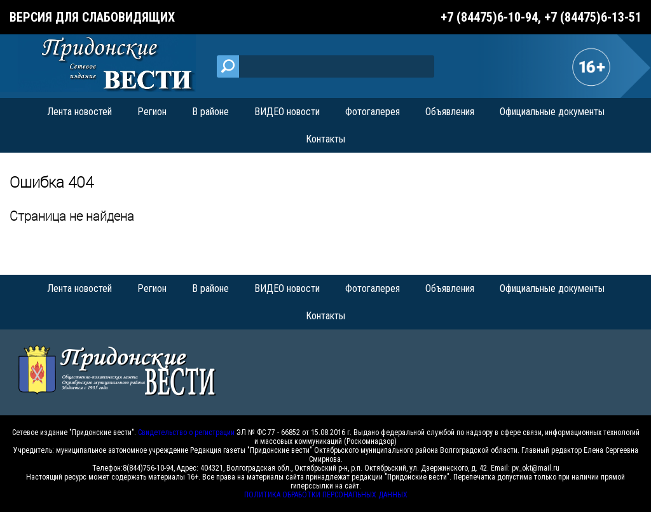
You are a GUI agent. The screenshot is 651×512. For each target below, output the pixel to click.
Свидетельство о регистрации (186, 432)
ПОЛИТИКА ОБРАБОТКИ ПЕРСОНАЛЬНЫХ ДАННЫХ (326, 494)
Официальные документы (552, 112)
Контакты (325, 139)
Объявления (449, 112)
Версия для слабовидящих (92, 17)
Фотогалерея (372, 112)
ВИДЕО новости (287, 112)
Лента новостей (79, 112)
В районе (210, 112)
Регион (152, 112)
